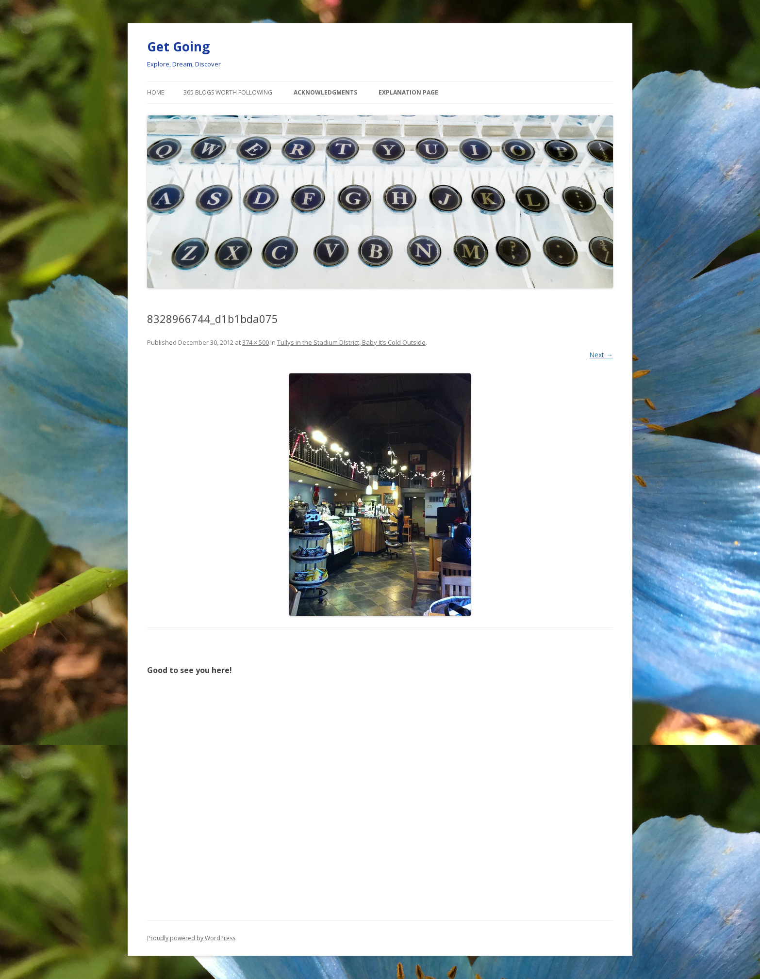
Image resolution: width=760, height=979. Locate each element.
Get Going (178, 46)
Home (155, 92)
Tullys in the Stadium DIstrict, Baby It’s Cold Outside (351, 342)
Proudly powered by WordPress (191, 938)
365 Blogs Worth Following (227, 92)
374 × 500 (255, 342)
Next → (601, 354)
